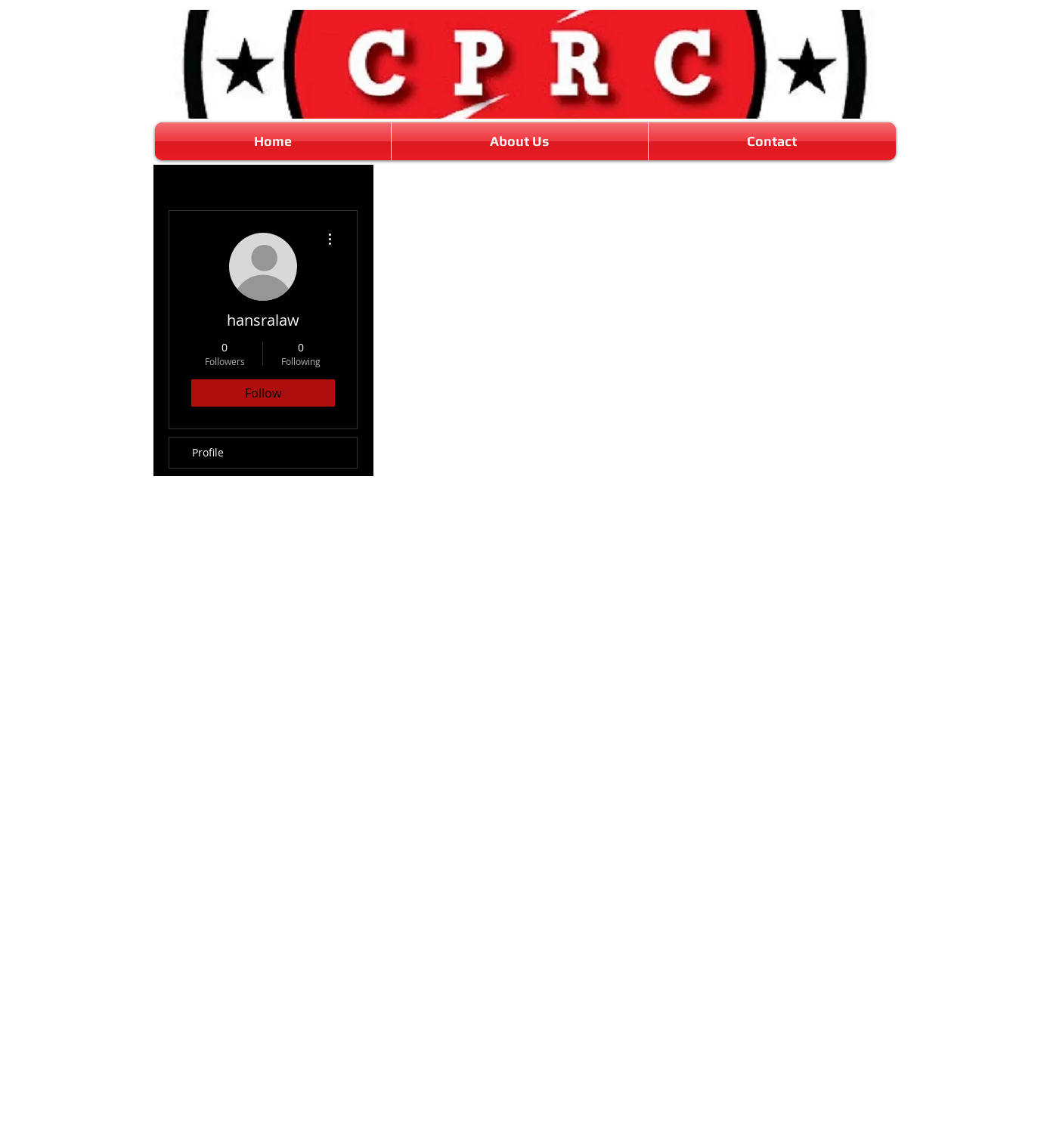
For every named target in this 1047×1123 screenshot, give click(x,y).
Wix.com (619, 1116)
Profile (208, 452)
